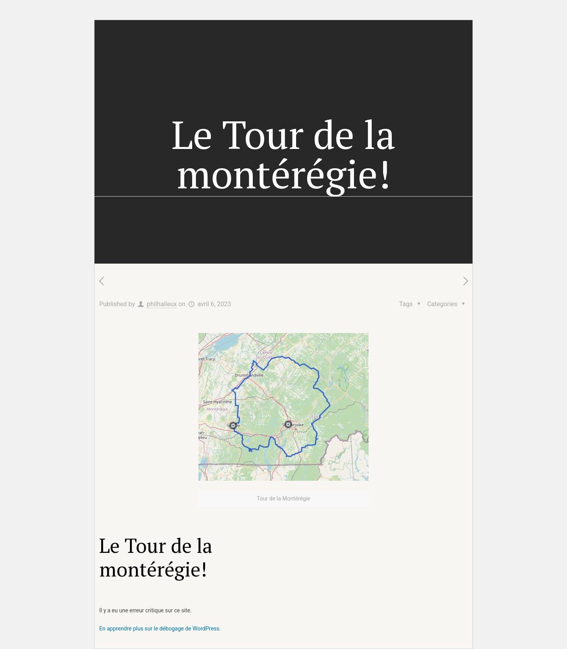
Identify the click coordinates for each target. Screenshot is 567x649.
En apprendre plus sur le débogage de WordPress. (160, 628)
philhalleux (162, 304)
